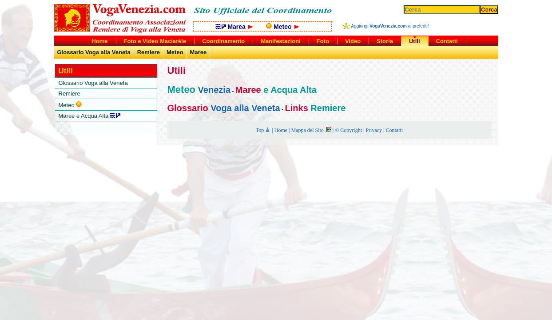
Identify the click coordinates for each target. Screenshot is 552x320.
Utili (414, 41)
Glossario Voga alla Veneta (94, 52)
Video (353, 41)
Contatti (394, 130)
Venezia (212, 90)
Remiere (148, 52)
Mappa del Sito (311, 130)
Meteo (282, 26)
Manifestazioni (281, 41)
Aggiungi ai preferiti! (390, 26)
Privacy (373, 130)
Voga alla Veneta (244, 108)
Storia (385, 41)
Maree (198, 52)
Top (263, 130)
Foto (323, 41)
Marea (234, 26)
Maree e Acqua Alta (90, 115)
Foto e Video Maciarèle (155, 41)
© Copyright (348, 130)
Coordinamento (223, 41)
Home (280, 130)
